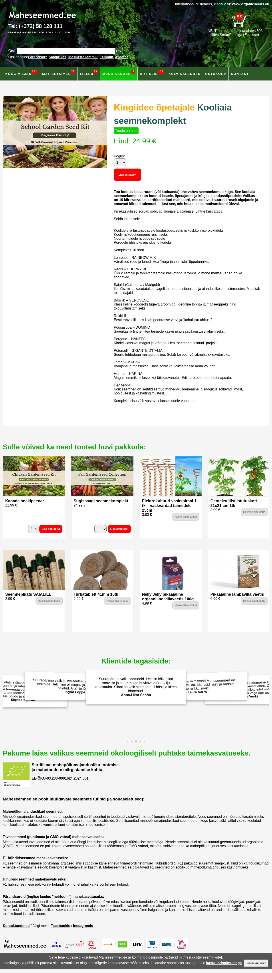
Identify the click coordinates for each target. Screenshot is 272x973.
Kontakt (240, 74)
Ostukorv (215, 74)
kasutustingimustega (224, 963)
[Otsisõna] (67, 51)
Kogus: (119, 156)
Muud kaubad (118, 73)
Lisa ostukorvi (128, 174)
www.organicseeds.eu (250, 4)
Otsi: (12, 51)
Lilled (89, 73)
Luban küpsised (256, 963)
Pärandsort (37, 57)
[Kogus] (120, 162)
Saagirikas (57, 57)
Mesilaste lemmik (83, 57)
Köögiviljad (21, 73)
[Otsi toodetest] (119, 51)
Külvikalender (185, 74)
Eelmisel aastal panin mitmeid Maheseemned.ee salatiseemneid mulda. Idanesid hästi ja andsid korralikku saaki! (198, 686)
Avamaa (122, 57)
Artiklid (152, 73)
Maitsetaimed (58, 73)
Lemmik (106, 57)
